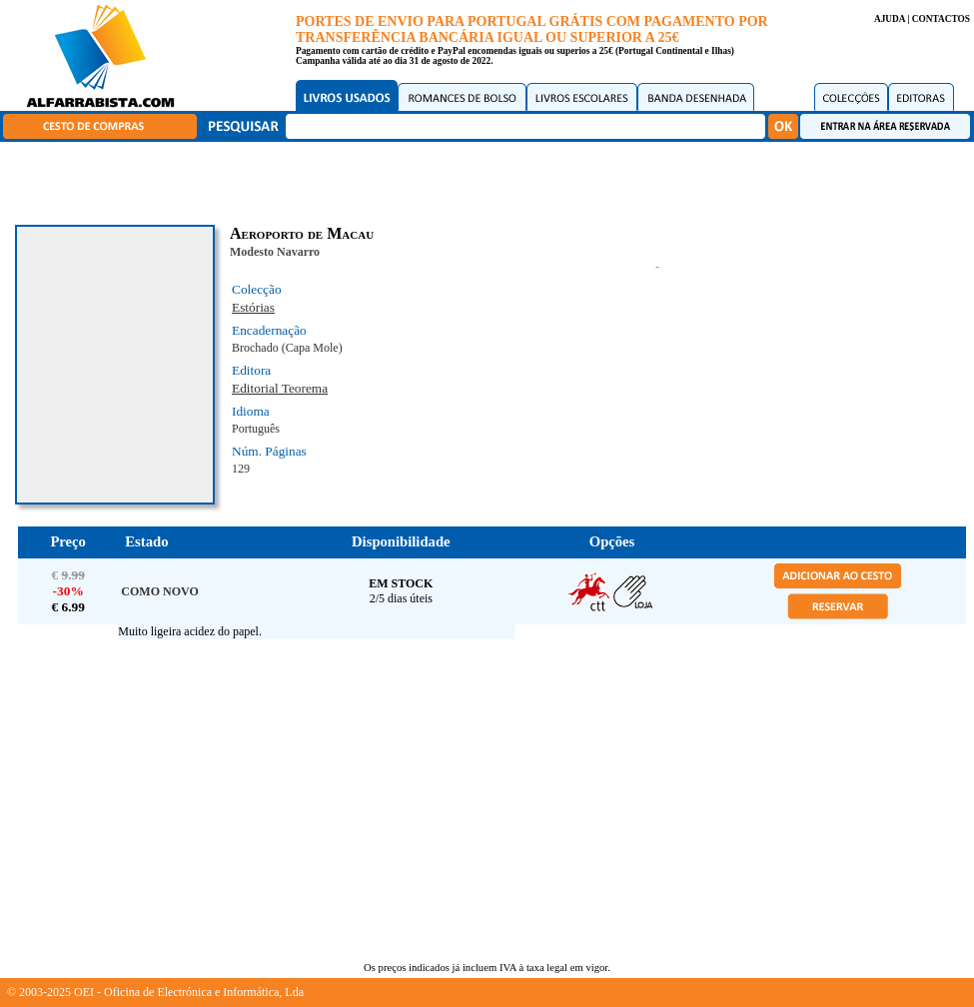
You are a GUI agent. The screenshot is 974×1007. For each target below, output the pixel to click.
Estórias (253, 307)
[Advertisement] (492, 180)
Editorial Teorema (280, 388)
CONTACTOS (941, 19)
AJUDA (889, 19)
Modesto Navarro (275, 252)
